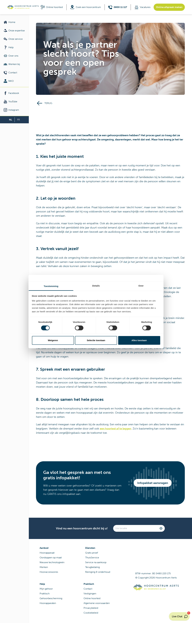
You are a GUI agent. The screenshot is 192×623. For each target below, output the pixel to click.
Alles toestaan (139, 340)
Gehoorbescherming (51, 598)
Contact (88, 588)
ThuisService (92, 557)
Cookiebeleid (91, 612)
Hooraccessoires (49, 571)
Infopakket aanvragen (152, 483)
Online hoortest (92, 598)
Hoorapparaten (48, 603)
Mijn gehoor (46, 588)
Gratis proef (91, 552)
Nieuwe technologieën (52, 562)
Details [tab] (96, 285)
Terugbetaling (92, 567)
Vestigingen (90, 593)
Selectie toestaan (96, 340)
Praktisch (45, 593)
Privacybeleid (91, 607)
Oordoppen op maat (51, 557)
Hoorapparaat (47, 552)
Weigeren (53, 340)
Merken (44, 567)
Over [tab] (141, 285)
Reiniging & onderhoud (97, 571)
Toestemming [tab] (51, 286)
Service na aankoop (95, 562)
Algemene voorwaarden (97, 603)
